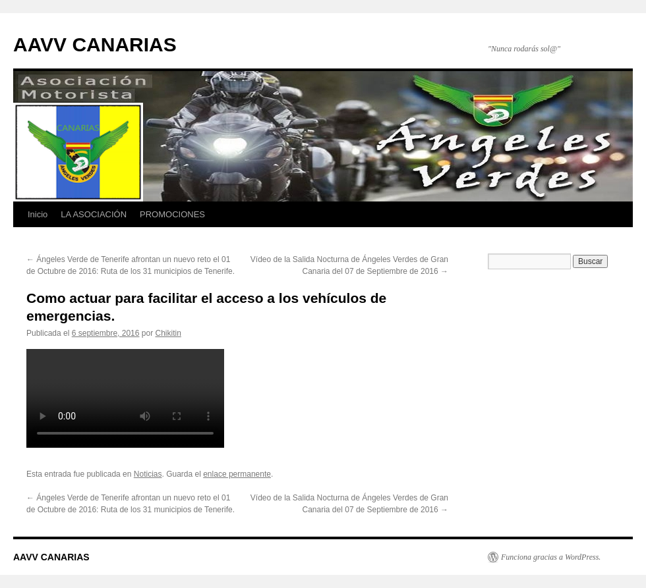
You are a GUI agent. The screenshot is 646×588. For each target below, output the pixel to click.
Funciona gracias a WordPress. (551, 557)
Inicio (37, 214)
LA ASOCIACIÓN (94, 214)
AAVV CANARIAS (95, 44)
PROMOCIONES (172, 214)
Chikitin (168, 333)
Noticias (148, 474)
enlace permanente (237, 474)
